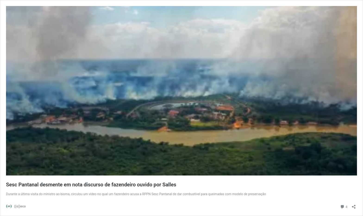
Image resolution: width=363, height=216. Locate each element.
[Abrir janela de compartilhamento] (353, 205)
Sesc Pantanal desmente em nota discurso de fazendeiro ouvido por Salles (91, 185)
